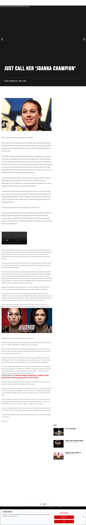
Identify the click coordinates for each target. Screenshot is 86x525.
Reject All (64, 517)
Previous (2, 39)
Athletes (19, 6)
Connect (54, 6)
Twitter (59, 507)
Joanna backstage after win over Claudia (25, 377)
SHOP (76, 6)
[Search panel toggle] (80, 6)
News (26, 6)
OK (64, 521)
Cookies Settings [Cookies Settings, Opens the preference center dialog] (64, 512)
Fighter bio (18, 375)
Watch (60, 6)
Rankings (12, 6)
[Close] (83, 517)
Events (4, 6)
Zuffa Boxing (68, 6)
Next (83, 39)
